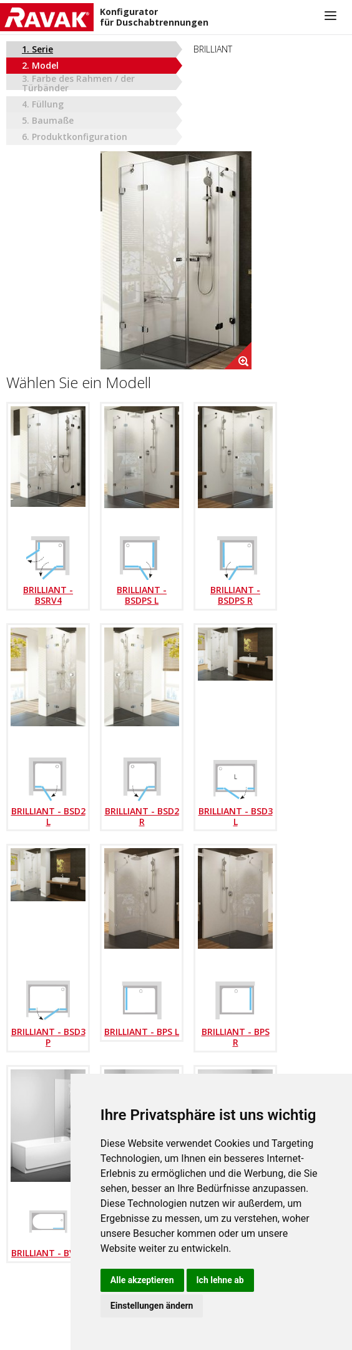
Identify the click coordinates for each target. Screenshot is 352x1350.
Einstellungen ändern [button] (151, 1306)
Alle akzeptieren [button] (142, 1280)
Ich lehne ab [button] (220, 1280)
